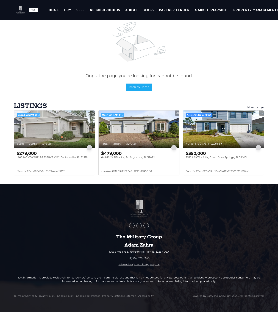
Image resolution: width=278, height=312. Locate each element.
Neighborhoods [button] (105, 10)
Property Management (255, 10)
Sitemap (131, 295)
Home (54, 10)
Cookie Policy (65, 295)
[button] (27, 10)
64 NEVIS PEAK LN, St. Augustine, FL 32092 (128, 157)
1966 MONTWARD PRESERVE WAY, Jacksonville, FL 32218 (52, 157)
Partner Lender (174, 10)
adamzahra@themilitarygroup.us (139, 264)
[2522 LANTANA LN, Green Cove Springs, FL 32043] (223, 129)
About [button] (131, 10)
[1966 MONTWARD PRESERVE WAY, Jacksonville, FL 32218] (54, 129)
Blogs (148, 10)
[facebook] (132, 225)
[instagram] (146, 225)
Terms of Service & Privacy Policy (34, 295)
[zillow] (139, 225)
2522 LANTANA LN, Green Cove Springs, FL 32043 (216, 157)
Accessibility (146, 295)
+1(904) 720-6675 (139, 258)
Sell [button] (80, 10)
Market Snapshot (211, 10)
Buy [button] (67, 10)
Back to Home (139, 87)
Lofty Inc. (212, 295)
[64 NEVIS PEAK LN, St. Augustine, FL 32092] (139, 129)
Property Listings (113, 295)
